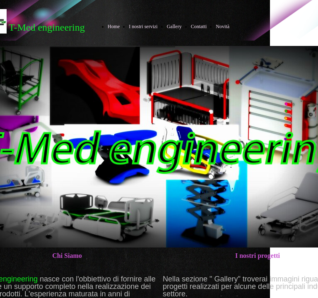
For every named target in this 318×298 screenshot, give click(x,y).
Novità (222, 26)
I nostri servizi (143, 26)
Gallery (174, 26)
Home (114, 26)
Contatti (199, 26)
